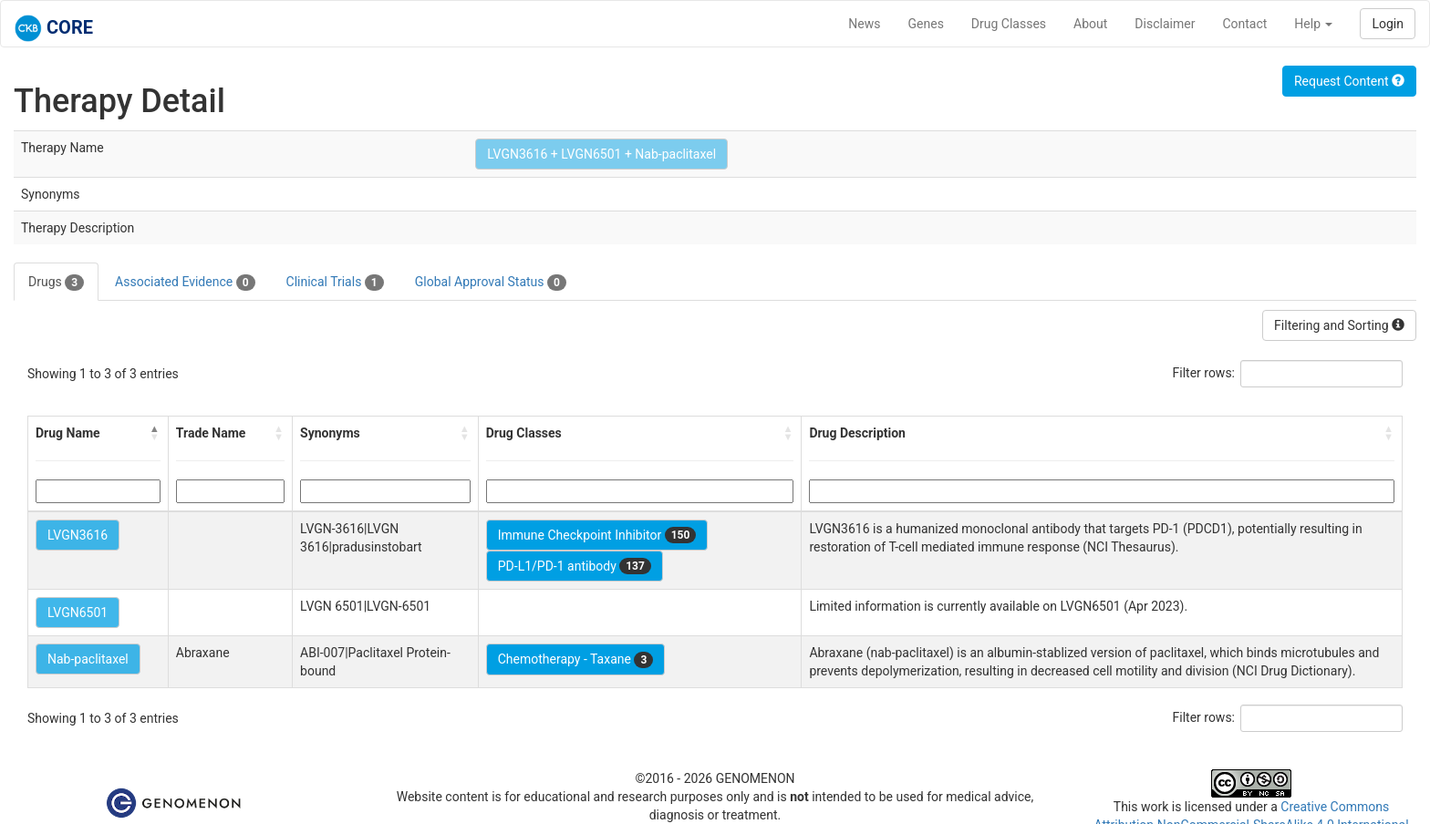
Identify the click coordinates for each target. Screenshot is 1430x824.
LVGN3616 (77, 535)
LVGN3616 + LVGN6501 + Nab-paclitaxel (601, 154)
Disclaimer (1165, 23)
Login (1388, 23)
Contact (1244, 23)
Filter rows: (1204, 373)
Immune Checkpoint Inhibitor (597, 535)
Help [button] (1313, 23)
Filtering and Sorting (1339, 325)
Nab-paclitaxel (88, 659)
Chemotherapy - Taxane (576, 660)
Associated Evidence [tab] (184, 282)
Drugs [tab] (56, 282)
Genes (926, 23)
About (1090, 23)
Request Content (1349, 81)
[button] (155, 433)
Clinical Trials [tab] (335, 282)
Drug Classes (1008, 23)
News (864, 23)
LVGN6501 (77, 612)
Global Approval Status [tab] (490, 282)
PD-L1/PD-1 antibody (574, 566)
